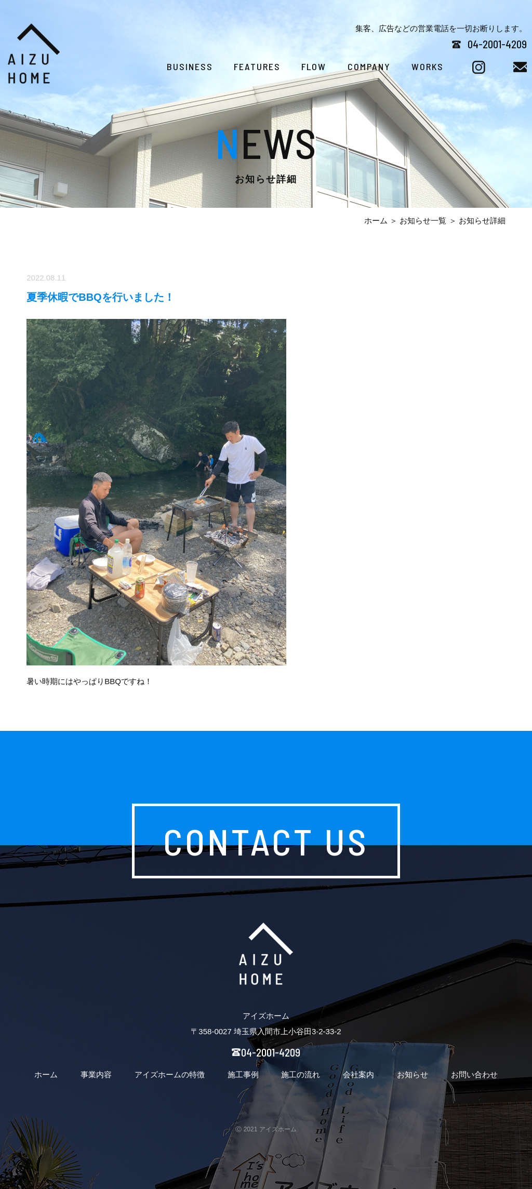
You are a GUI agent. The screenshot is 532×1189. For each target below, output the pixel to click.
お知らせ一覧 (423, 220)
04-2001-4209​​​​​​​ (497, 43)
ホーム (376, 220)
